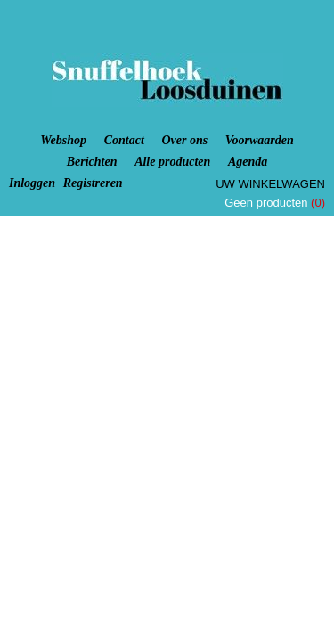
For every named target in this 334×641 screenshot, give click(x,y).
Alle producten (172, 161)
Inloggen (32, 183)
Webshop (63, 140)
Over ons (184, 140)
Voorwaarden (259, 140)
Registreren (93, 183)
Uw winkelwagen (270, 184)
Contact (124, 140)
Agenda (247, 161)
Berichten (92, 161)
